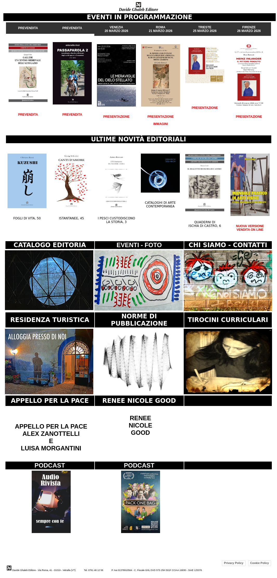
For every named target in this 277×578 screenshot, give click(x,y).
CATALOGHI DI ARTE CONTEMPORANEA (160, 204)
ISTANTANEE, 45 (71, 218)
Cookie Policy (259, 562)
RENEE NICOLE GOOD (140, 425)
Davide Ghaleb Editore (138, 9)
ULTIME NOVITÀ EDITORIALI (138, 139)
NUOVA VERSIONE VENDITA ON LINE (250, 228)
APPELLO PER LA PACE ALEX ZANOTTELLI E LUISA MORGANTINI (51, 437)
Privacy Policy (233, 562)
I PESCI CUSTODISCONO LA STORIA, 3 (116, 220)
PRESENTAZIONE (116, 117)
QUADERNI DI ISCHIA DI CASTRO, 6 (204, 224)
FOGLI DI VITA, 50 (27, 218)
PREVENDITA (28, 114)
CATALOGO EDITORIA (50, 245)
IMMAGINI (160, 124)
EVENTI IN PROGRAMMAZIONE (139, 17)
